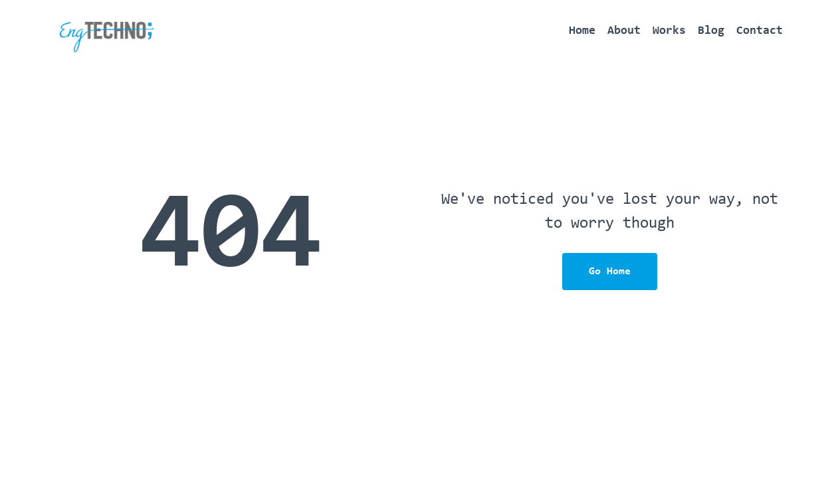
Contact (759, 31)
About (624, 31)
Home (582, 31)
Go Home (610, 271)
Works (669, 31)
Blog (711, 31)
